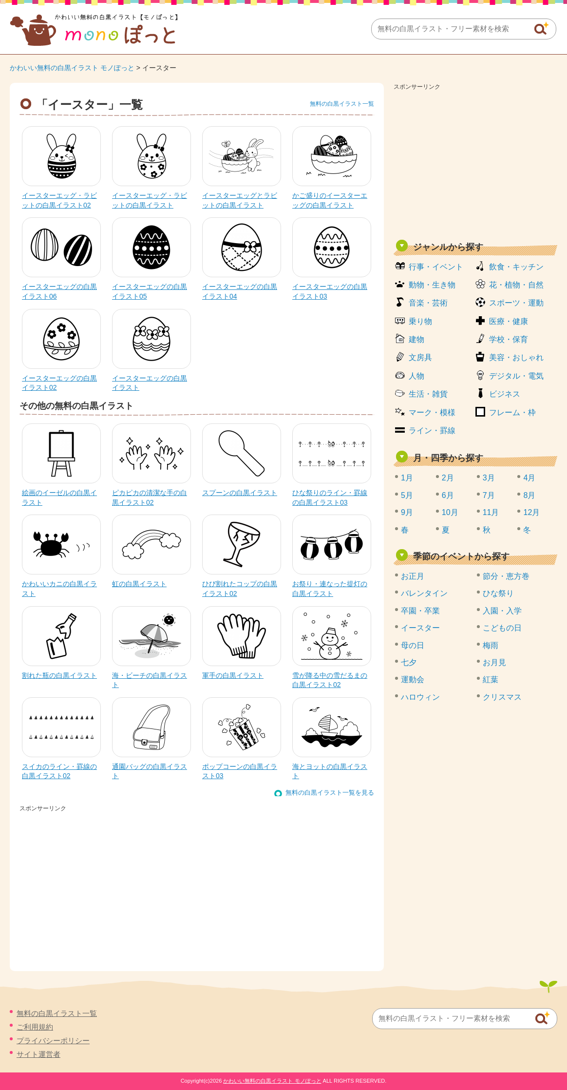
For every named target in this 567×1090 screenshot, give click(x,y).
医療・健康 (508, 321)
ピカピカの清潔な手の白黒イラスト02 (149, 497)
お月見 (494, 662)
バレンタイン (424, 593)
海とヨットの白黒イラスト (329, 771)
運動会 (412, 679)
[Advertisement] (475, 162)
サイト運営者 (38, 1054)
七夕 (408, 662)
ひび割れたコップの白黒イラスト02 (239, 588)
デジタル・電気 (516, 376)
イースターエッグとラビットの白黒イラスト (239, 200)
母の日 (412, 645)
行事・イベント (436, 267)
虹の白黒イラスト (139, 584)
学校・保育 (508, 339)
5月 (407, 495)
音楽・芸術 (428, 303)
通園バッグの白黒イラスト (149, 771)
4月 (529, 478)
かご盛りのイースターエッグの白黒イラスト (329, 200)
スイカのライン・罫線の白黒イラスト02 (59, 771)
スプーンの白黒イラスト (239, 493)
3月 (489, 478)
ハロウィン (420, 697)
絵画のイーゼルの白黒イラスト (59, 497)
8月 (529, 495)
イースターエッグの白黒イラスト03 (329, 291)
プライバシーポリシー (53, 1040)
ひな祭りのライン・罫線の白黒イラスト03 (329, 497)
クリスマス (502, 697)
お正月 (412, 576)
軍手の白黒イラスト (233, 675)
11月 (491, 512)
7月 (489, 495)
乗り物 (420, 321)
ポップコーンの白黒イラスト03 (239, 771)
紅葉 (490, 679)
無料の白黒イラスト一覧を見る (329, 792)
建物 (416, 339)
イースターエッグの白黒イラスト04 (239, 291)
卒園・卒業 (420, 611)
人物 (416, 376)
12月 (531, 512)
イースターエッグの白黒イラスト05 (149, 291)
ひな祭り (498, 593)
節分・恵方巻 (506, 576)
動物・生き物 (432, 285)
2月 (448, 478)
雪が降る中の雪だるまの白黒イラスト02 (329, 680)
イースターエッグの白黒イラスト (149, 383)
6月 (448, 495)
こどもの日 (502, 628)
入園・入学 (502, 611)
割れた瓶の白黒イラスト (59, 675)
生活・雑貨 (428, 394)
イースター (420, 628)
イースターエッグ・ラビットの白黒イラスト (149, 200)
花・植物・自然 (516, 285)
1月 (407, 478)
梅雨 (490, 645)
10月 (450, 512)
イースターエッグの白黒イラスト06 (59, 291)
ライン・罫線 (432, 430)
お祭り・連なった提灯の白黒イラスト (329, 588)
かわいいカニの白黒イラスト (59, 588)
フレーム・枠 (512, 412)
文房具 (420, 357)
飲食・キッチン (516, 267)
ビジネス (504, 394)
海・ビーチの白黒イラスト (149, 680)
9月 (407, 512)
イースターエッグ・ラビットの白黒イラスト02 (59, 200)
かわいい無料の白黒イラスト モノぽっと (72, 68)
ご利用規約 (35, 1027)
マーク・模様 (432, 412)
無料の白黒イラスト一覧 (342, 103)
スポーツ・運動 (516, 303)
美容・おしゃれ (516, 357)
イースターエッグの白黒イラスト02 (59, 383)
